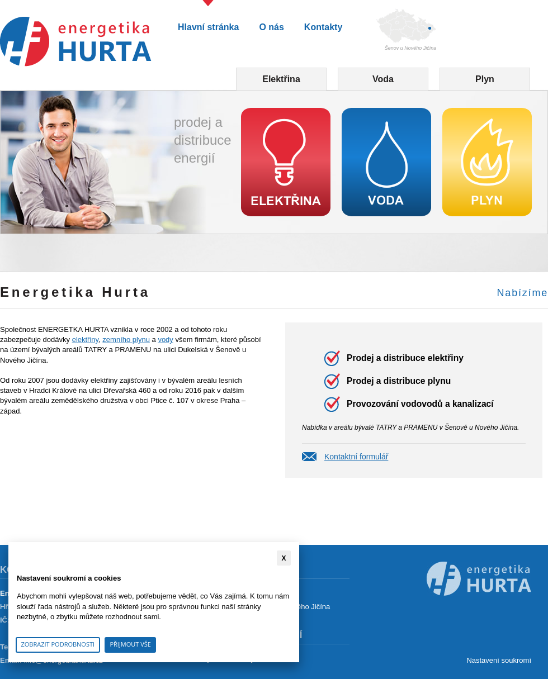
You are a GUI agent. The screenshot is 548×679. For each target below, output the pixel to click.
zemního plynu (126, 339)
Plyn (484, 79)
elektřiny (85, 339)
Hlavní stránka (208, 27)
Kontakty (323, 27)
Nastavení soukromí (498, 660)
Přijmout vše (130, 644)
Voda (383, 79)
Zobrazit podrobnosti (58, 644)
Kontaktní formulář (356, 456)
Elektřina (281, 79)
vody (165, 339)
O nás (271, 27)
